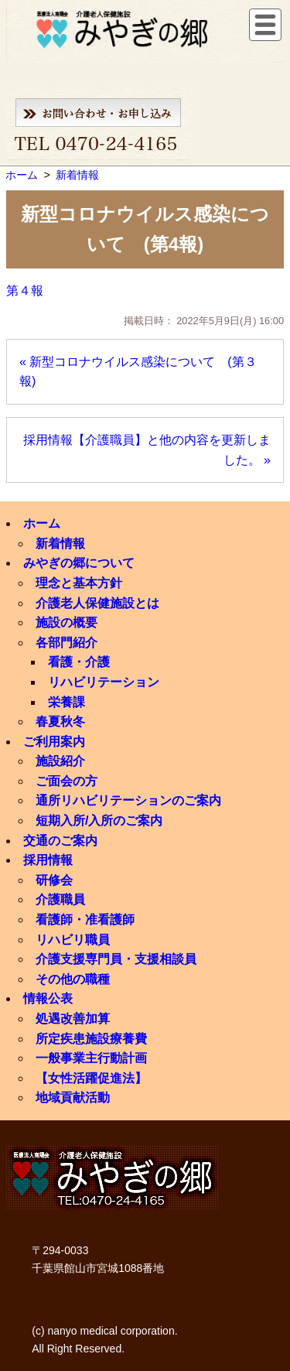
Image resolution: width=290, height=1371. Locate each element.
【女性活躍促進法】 (91, 1078)
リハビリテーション (103, 682)
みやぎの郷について (79, 562)
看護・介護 (79, 661)
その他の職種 (73, 979)
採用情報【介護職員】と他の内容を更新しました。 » (147, 450)
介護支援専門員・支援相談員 (116, 959)
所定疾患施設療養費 (91, 1038)
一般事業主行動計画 (91, 1058)
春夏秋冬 (60, 721)
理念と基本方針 (79, 583)
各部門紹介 (66, 642)
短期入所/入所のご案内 (99, 820)
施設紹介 (60, 761)
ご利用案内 (54, 741)
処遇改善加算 (73, 1018)
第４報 (24, 290)
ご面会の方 (66, 781)
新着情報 (60, 543)
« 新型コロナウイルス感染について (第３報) (138, 371)
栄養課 (66, 702)
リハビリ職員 (73, 939)
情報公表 (48, 998)
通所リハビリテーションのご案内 (128, 800)
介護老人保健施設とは (97, 603)
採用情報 (48, 860)
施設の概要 (66, 622)
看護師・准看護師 (85, 919)
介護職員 (60, 899)
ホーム (41, 523)
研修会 (54, 880)
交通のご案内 (60, 840)
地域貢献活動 (73, 1097)
